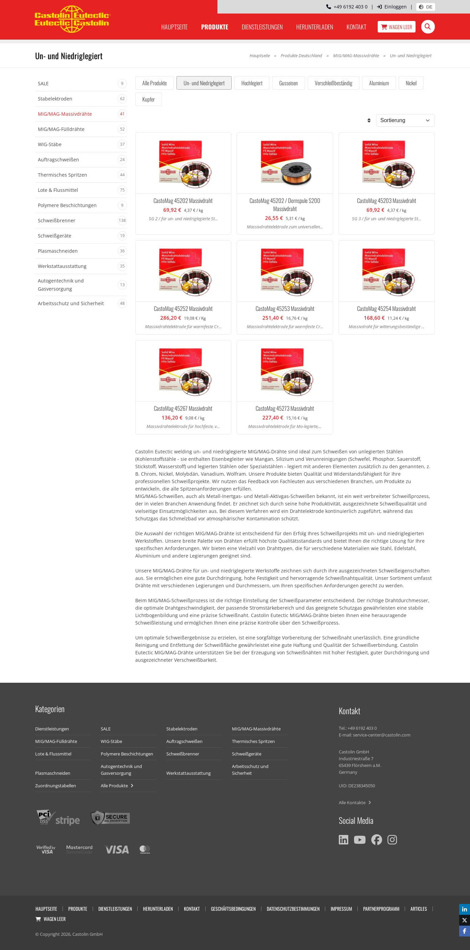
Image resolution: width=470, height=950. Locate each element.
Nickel (411, 83)
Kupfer (148, 99)
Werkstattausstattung (188, 773)
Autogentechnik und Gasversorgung (121, 769)
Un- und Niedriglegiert (204, 83)
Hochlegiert (251, 83)
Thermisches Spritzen (253, 741)
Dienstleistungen (262, 26)
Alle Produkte (154, 83)
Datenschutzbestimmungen (293, 908)
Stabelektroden (181, 729)
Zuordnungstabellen (55, 786)
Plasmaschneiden (52, 773)
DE (425, 6)
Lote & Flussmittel (53, 754)
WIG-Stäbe (111, 741)
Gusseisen (288, 83)
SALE (106, 729)
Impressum (341, 908)
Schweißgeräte (246, 754)
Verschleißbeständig (333, 83)
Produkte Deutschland (301, 55)
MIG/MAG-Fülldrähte (56, 741)
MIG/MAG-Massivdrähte (356, 55)
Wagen (396, 26)
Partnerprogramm (381, 908)
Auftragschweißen (184, 741)
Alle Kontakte (355, 802)
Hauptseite (174, 26)
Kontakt (356, 26)
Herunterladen (314, 26)
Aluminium (379, 83)
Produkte (214, 26)
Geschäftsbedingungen (233, 908)
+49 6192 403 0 (347, 6)
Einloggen (392, 6)
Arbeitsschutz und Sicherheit (250, 769)
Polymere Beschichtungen (127, 754)
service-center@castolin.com (381, 735)
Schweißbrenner (182, 754)
